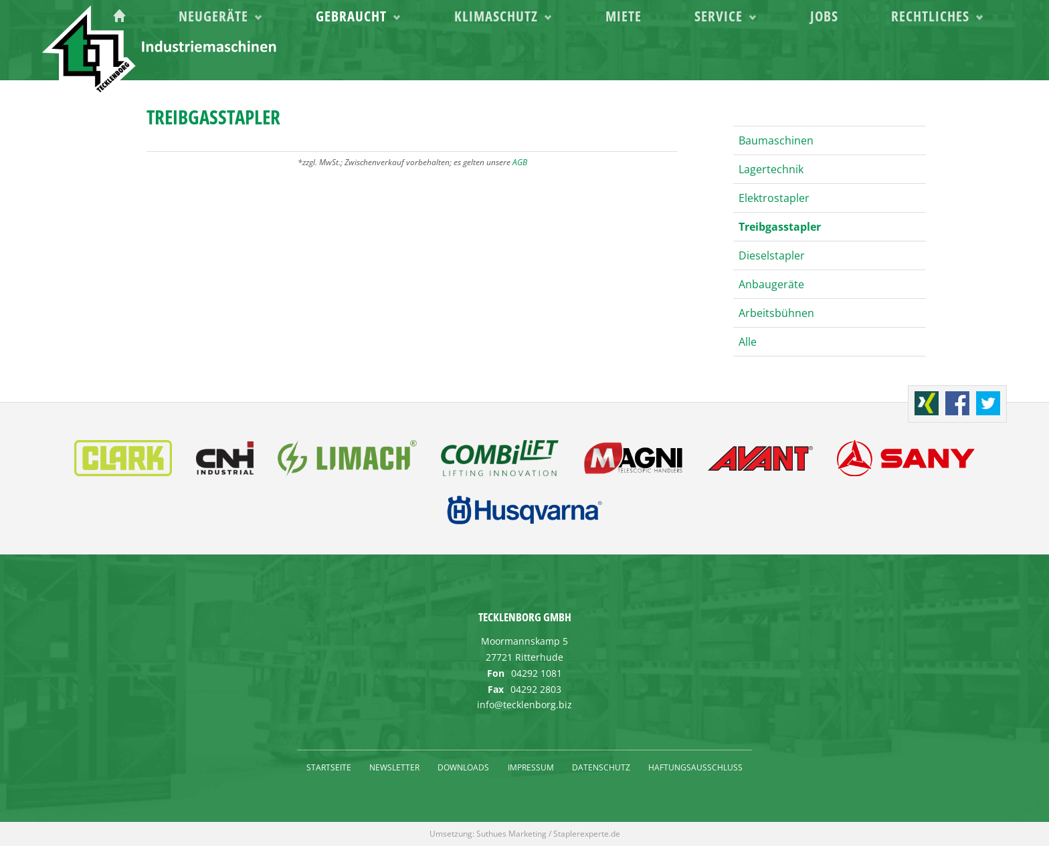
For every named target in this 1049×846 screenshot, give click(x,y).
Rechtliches (950, 54)
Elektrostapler (774, 198)
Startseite (328, 767)
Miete (722, 54)
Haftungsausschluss (695, 767)
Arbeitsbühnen (776, 313)
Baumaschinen (776, 140)
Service (791, 54)
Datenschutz (601, 767)
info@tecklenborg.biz (524, 704)
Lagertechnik (771, 169)
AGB (519, 162)
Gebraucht (501, 54)
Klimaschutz (620, 54)
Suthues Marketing (511, 833)
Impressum (531, 767)
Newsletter (394, 767)
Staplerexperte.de (586, 833)
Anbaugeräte (771, 284)
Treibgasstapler (780, 226)
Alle (748, 341)
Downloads (463, 767)
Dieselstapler (772, 255)
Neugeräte (390, 54)
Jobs (870, 54)
